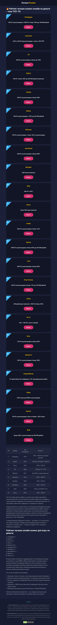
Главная (28, 602)
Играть (28, 27)
